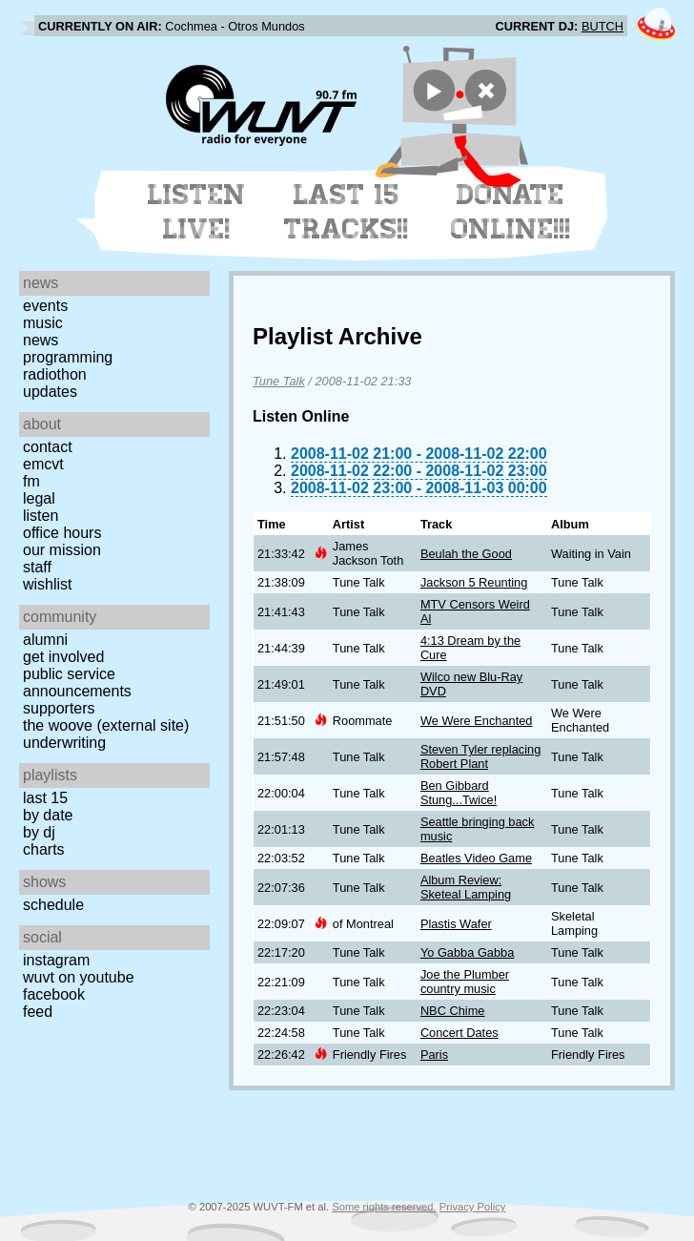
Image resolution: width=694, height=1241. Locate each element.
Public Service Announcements (77, 682)
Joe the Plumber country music (464, 981)
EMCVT (43, 464)
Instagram (56, 960)
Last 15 (45, 798)
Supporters (59, 708)
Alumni (45, 639)
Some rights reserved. (384, 1206)
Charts (44, 849)
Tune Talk (279, 381)
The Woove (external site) (106, 725)
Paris (434, 1054)
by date (47, 815)
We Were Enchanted (476, 721)
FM (31, 481)
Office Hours (62, 533)
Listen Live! (197, 211)
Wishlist (47, 584)
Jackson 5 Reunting (473, 582)
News (40, 340)
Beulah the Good (466, 554)
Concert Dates (459, 1032)
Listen (40, 515)
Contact (47, 447)
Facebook (54, 994)
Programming (67, 357)
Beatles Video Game (476, 858)
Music (43, 323)
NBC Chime (452, 1010)
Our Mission (62, 550)
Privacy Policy (472, 1206)
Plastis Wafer (456, 924)
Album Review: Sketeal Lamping (465, 887)
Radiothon (55, 374)
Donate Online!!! (511, 211)
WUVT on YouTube (78, 977)
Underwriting (64, 742)
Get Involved (63, 657)
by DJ (39, 832)
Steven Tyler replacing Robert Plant (480, 756)
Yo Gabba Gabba (467, 952)
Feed (37, 1011)
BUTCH (602, 26)
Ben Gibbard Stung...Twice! (458, 792)
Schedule (53, 905)
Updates (50, 391)
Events (45, 306)
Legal (39, 498)
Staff (37, 567)
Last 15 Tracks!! (346, 211)
